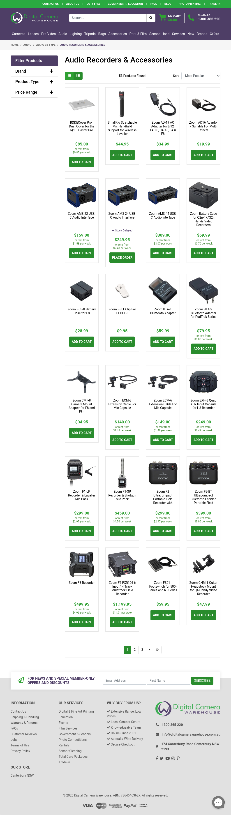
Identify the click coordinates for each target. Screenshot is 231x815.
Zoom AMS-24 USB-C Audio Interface (122, 215)
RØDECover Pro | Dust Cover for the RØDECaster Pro (81, 126)
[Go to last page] (157, 650)
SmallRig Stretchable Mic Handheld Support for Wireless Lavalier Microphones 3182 (122, 130)
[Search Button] (150, 18)
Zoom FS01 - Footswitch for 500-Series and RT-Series (163, 586)
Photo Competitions (73, 739)
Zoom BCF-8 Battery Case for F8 (81, 311)
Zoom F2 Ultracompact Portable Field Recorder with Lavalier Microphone (163, 499)
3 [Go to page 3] (142, 649)
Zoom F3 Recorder (82, 582)
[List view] (78, 76)
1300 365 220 (209, 19)
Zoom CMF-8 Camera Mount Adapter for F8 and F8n (82, 406)
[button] (34, 60)
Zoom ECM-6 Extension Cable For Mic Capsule (163, 404)
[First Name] (168, 681)
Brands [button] (202, 34)
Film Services (68, 728)
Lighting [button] (76, 34)
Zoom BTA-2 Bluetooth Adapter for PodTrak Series (204, 313)
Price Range (34, 92)
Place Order (122, 257)
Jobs (14, 739)
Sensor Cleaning (70, 751)
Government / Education (125, 3)
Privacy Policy (20, 751)
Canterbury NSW (22, 775)
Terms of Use (20, 745)
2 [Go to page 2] (135, 649)
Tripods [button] (90, 34)
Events (63, 723)
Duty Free (93, 3)
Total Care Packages (73, 756)
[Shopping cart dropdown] (170, 18)
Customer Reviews (24, 734)
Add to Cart (82, 162)
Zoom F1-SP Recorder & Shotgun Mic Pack (122, 495)
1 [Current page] (127, 649)
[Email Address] (124, 681)
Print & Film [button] (138, 34)
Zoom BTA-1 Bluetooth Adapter (163, 311)
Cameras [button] (18, 34)
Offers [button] (214, 34)
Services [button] (178, 34)
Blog (167, 3)
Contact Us (50, 3)
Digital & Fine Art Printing (76, 711)
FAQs (153, 3)
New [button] (190, 34)
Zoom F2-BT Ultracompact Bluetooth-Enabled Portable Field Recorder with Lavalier (203, 501)
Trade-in (64, 762)
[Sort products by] (200, 76)
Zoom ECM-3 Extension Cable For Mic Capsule (122, 404)
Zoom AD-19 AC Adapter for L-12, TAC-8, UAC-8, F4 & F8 (163, 128)
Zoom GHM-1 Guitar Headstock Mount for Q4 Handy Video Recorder (203, 588)
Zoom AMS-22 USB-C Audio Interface (82, 215)
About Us (72, 3)
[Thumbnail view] (69, 76)
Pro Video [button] (48, 34)
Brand (34, 71)
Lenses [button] (33, 34)
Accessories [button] (117, 34)
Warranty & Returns (24, 723)
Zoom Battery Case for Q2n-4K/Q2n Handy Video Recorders (203, 219)
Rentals (64, 745)
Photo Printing (190, 3)
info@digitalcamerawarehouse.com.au (191, 734)
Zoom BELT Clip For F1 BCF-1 (122, 311)
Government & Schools (75, 734)
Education (66, 717)
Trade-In (214, 3)
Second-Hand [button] (159, 34)
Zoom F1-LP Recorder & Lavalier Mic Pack (81, 495)
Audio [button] (62, 34)
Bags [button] (102, 34)
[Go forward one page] (149, 650)
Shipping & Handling (25, 717)
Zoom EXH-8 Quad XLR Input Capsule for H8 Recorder (204, 404)
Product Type (34, 81)
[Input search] (108, 18)
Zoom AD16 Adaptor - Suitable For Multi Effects (203, 126)
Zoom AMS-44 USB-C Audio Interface (163, 215)
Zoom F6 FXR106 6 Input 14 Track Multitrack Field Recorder (122, 588)
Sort (176, 76)
